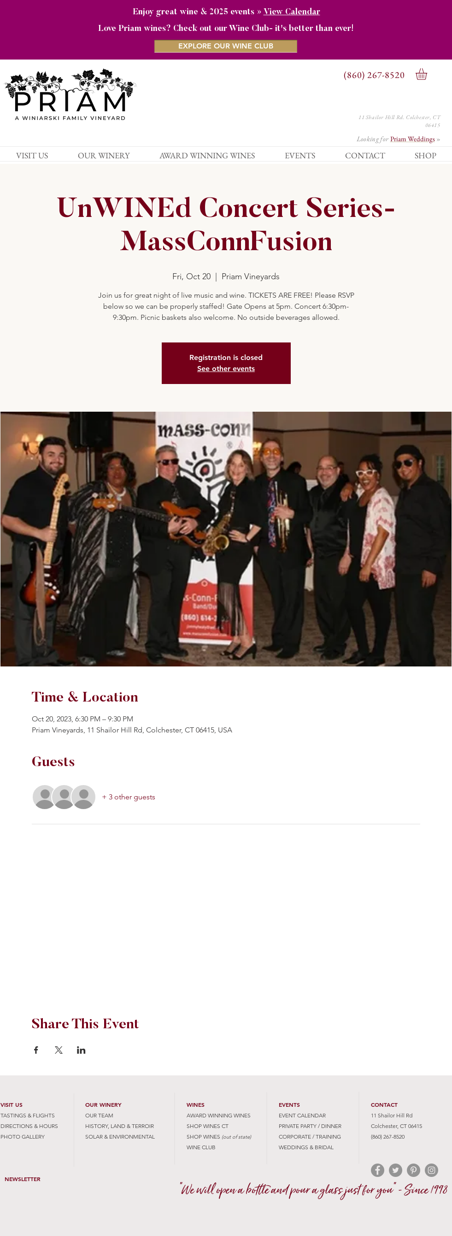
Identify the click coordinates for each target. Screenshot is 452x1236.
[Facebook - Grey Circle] (377, 1170)
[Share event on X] (58, 1050)
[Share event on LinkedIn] (81, 1050)
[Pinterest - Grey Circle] (413, 1170)
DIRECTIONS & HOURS (29, 1125)
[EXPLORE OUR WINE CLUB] (225, 46)
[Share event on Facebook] (36, 1050)
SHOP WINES (203, 1136)
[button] (428, 74)
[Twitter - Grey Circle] (395, 1170)
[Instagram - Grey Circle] (431, 1170)
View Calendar (292, 12)
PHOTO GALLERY (22, 1136)
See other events (226, 368)
